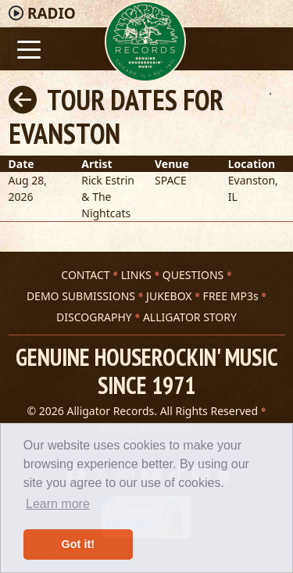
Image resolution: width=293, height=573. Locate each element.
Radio (51, 13)
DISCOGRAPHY (94, 317)
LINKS (136, 274)
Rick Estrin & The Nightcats (107, 196)
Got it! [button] (78, 544)
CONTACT (85, 274)
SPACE (171, 180)
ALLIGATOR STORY (190, 317)
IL (233, 196)
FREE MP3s (231, 295)
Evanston (251, 180)
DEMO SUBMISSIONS (81, 295)
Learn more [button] (58, 503)
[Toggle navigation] (29, 48)
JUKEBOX (168, 295)
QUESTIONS (193, 274)
